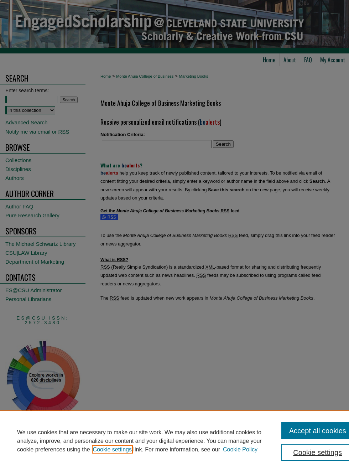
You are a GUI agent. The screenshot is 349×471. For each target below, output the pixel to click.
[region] (174, 440)
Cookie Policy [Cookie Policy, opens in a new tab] (240, 449)
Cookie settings (112, 449)
